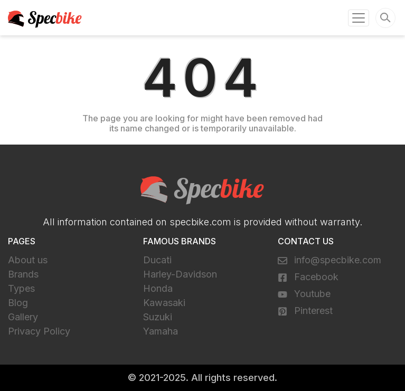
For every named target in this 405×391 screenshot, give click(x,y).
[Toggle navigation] (358, 17)
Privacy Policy (39, 331)
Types (21, 288)
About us (28, 259)
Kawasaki (164, 302)
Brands (23, 274)
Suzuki (157, 316)
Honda (158, 288)
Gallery (23, 316)
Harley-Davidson (180, 274)
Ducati (157, 259)
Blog (18, 302)
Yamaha (160, 331)
